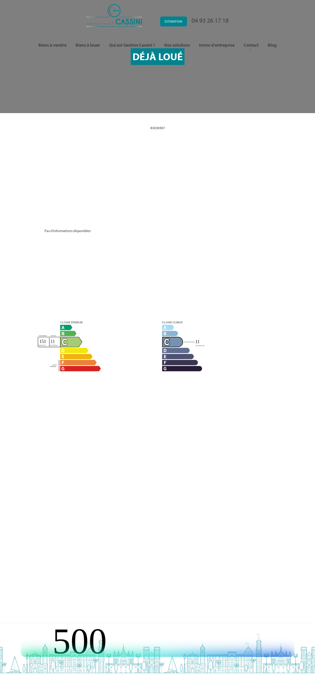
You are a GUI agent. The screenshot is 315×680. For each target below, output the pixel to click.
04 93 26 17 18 (210, 20)
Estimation (173, 21)
